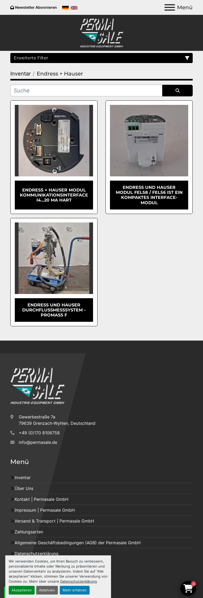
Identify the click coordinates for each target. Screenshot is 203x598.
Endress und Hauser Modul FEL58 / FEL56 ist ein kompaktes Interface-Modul (149, 195)
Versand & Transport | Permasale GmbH (54, 521)
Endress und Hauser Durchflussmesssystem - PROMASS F (54, 310)
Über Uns (24, 488)
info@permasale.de (38, 442)
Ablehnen (47, 590)
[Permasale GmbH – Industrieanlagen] (37, 385)
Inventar (23, 477)
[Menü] (169, 7)
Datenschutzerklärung (78, 581)
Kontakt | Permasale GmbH (41, 499)
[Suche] (86, 90)
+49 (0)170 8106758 (39, 432)
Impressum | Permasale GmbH (45, 510)
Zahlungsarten (29, 531)
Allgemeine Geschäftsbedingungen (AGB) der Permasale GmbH (78, 542)
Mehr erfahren (75, 590)
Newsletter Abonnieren (36, 7)
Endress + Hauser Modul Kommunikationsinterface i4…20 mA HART (54, 195)
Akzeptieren (22, 590)
